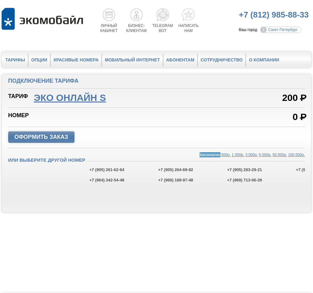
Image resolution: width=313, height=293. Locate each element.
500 (226, 155)
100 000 (296, 155)
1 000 (238, 155)
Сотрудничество (222, 59)
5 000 (265, 155)
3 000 (251, 155)
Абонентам (180, 59)
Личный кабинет (109, 28)
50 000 (280, 155)
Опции (39, 59)
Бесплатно (210, 155)
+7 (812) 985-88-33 (274, 14)
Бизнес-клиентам (136, 28)
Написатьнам (188, 28)
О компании (264, 59)
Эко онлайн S (70, 97)
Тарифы (15, 59)
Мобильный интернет (132, 59)
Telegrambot (162, 28)
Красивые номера (76, 59)
